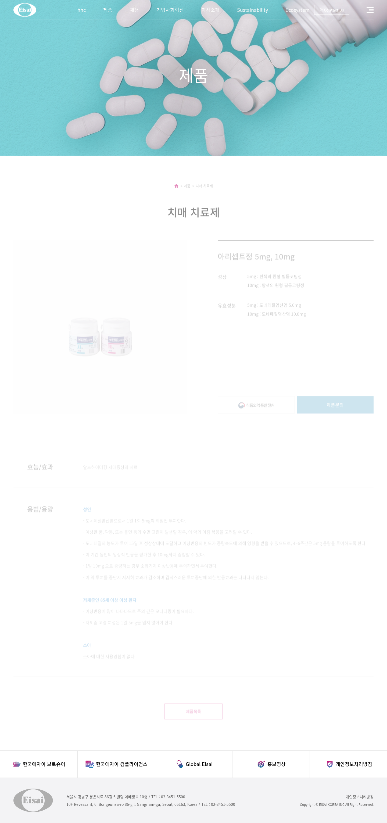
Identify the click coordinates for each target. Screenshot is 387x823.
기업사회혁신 (170, 9)
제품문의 (335, 410)
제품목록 (193, 717)
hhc (81, 9)
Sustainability (252, 9)
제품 (107, 9)
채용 (134, 9)
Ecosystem (297, 9)
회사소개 (210, 9)
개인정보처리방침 (360, 796)
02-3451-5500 (173, 796)
